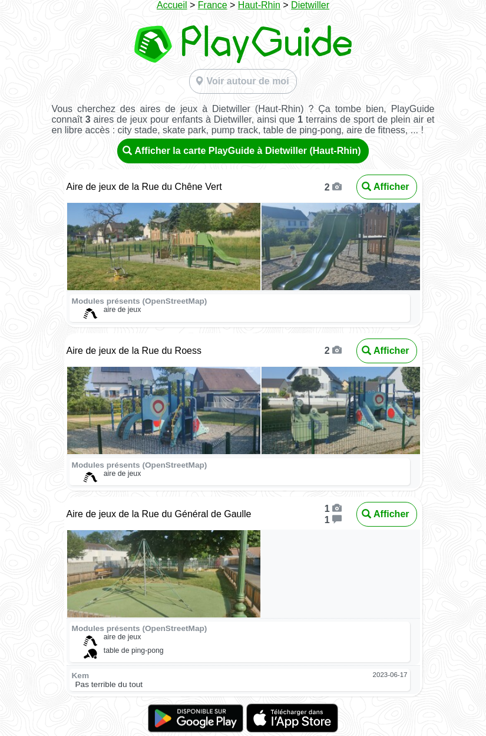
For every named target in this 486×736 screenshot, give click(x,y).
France (212, 5)
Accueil (172, 5)
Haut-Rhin (259, 5)
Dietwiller (310, 5)
